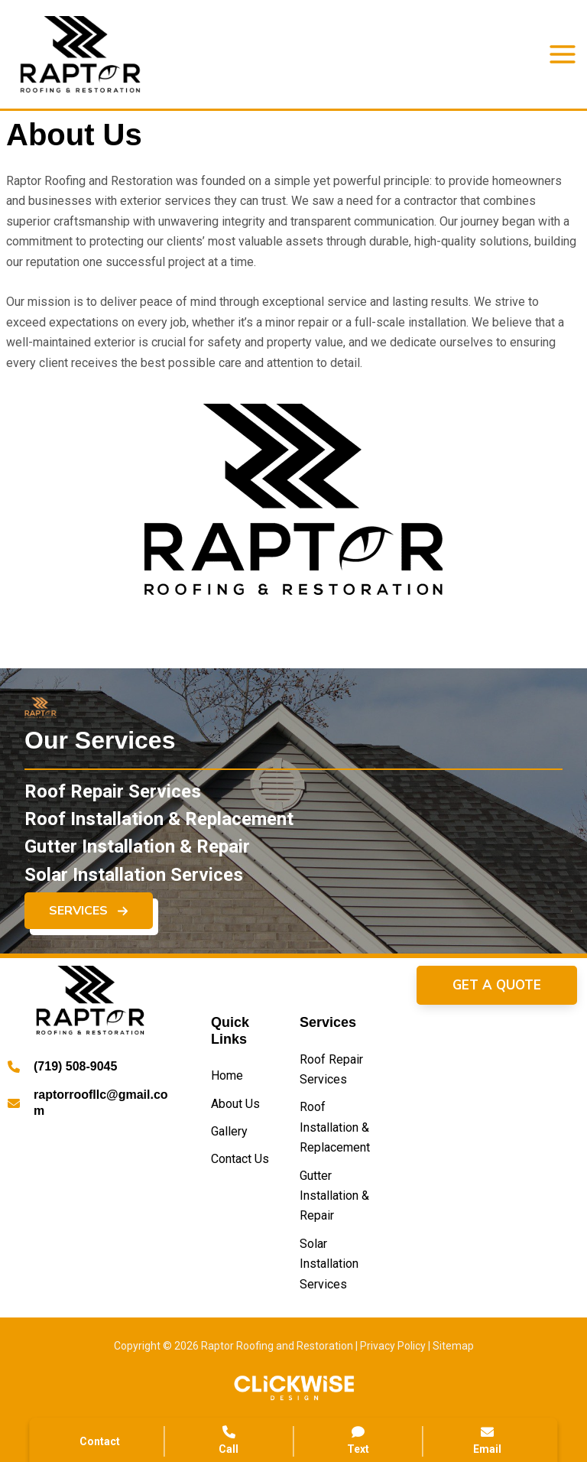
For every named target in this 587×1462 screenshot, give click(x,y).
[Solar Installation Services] (133, 880)
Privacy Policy (393, 1346)
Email (487, 1440)
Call (228, 1440)
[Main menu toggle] (562, 54)
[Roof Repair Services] (112, 797)
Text (358, 1440)
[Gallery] (229, 1132)
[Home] (227, 1076)
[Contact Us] (240, 1159)
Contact (99, 1441)
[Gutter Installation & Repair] (137, 853)
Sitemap (453, 1346)
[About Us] (235, 1104)
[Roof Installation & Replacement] (159, 824)
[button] (88, 916)
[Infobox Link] (90, 1069)
